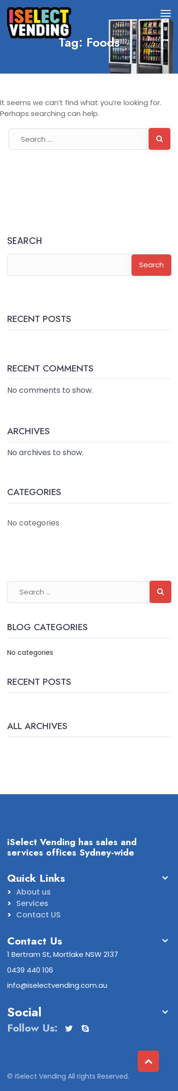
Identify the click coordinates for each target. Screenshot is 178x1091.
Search (24, 241)
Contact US (38, 914)
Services (32, 903)
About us (33, 891)
